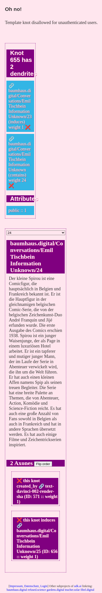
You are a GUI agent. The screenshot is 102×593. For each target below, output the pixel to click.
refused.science (37, 590)
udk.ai (78, 586)
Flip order (43, 464)
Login (43, 586)
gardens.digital (55, 590)
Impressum (16, 586)
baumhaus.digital (17, 590)
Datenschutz (31, 586)
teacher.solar (72, 590)
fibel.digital (87, 590)
